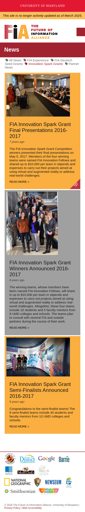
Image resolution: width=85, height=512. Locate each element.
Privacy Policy (12, 508)
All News (13, 60)
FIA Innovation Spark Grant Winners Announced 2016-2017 (40, 268)
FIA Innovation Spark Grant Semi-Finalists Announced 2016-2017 (40, 390)
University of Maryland (42, 5)
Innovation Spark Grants (44, 64)
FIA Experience (36, 60)
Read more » (19, 181)
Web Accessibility (32, 508)
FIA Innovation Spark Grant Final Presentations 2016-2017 (40, 130)
